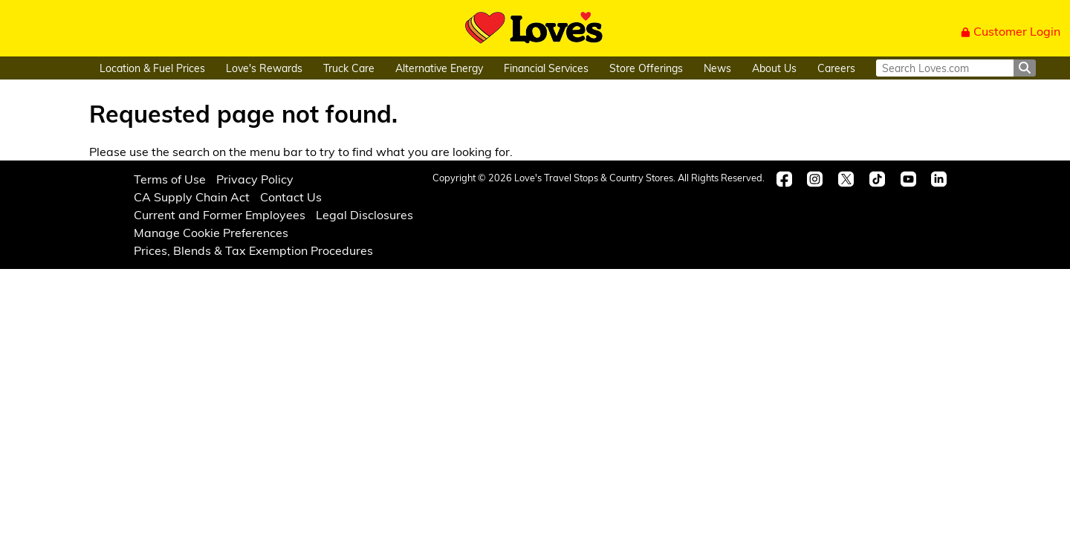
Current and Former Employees (219, 214)
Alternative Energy (439, 68)
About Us (774, 68)
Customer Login (1010, 31)
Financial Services (546, 68)
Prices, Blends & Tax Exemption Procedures (253, 250)
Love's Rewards (264, 68)
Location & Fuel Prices (152, 68)
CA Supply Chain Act (192, 196)
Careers (836, 68)
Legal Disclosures (364, 214)
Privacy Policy (255, 179)
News (717, 68)
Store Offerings (646, 68)
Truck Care (348, 68)
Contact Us (291, 196)
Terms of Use (170, 179)
